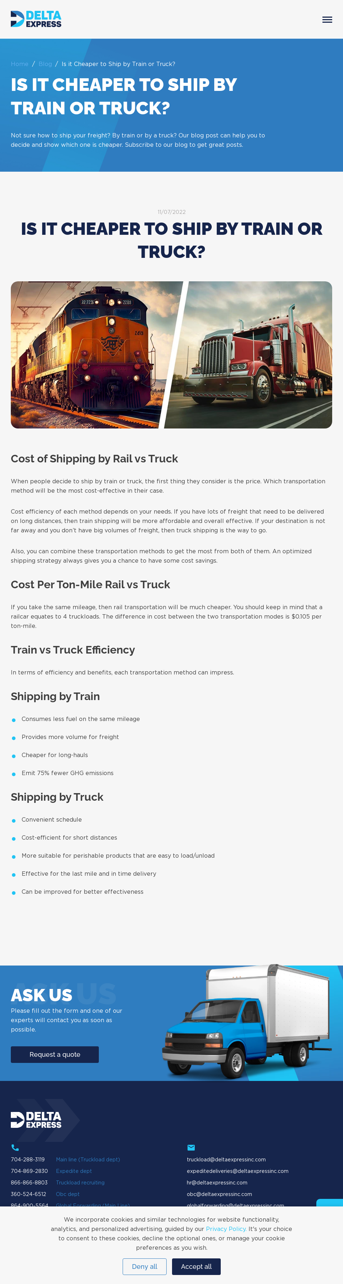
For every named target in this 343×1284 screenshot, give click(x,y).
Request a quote (55, 1054)
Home (19, 64)
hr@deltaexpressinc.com (217, 1183)
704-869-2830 (29, 1171)
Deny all (144, 1266)
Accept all (196, 1266)
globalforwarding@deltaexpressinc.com (235, 1206)
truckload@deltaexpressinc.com (226, 1160)
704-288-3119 (28, 1160)
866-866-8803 (29, 1183)
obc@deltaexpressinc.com (219, 1194)
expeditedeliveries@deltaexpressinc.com (238, 1171)
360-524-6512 (28, 1194)
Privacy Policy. (226, 1229)
